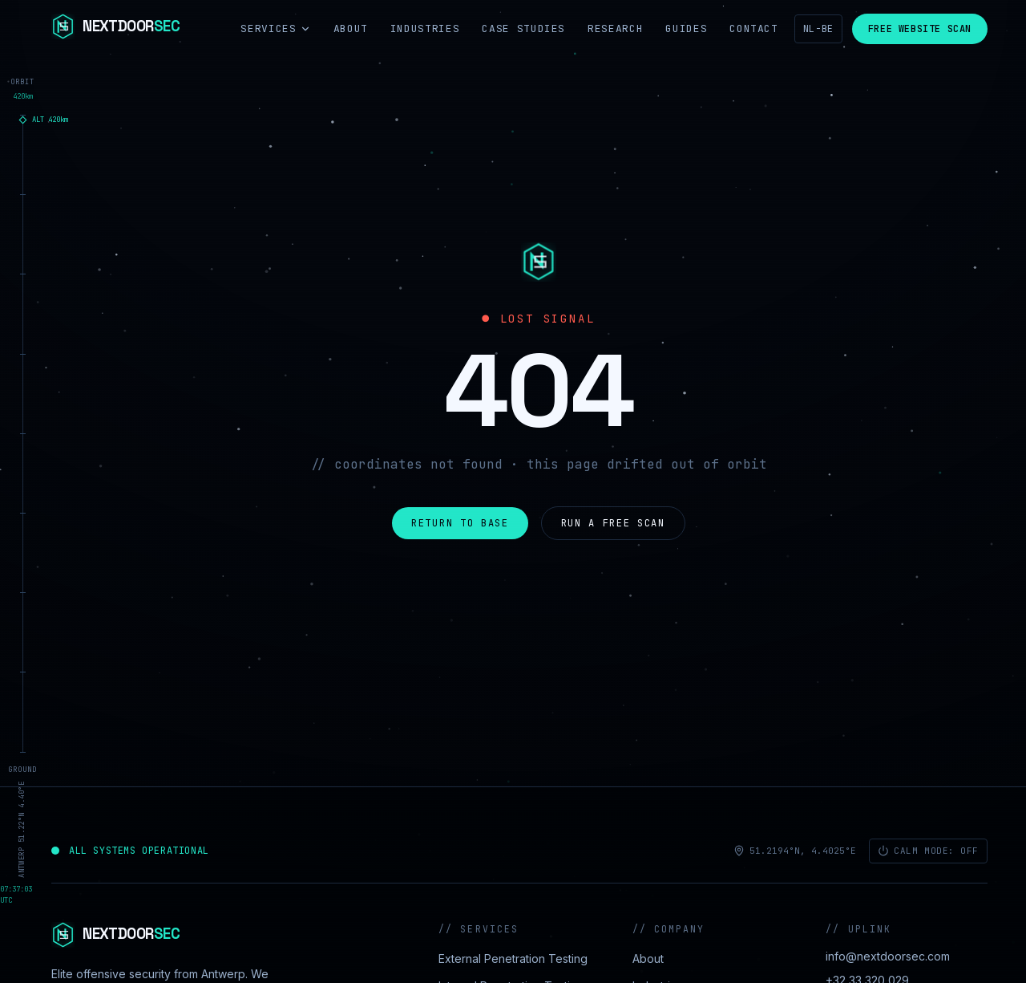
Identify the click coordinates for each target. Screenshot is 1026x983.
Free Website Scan (919, 28)
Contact (753, 28)
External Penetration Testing (513, 958)
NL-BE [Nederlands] (818, 28)
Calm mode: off (928, 850)
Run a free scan (613, 523)
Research (615, 28)
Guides (686, 28)
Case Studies (523, 28)
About (350, 28)
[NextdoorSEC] (115, 29)
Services (275, 28)
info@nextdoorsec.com (888, 956)
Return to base (460, 523)
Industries (425, 28)
